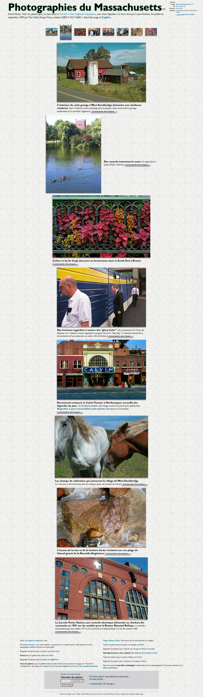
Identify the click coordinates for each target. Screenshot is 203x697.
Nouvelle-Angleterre (62, 666)
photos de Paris (47, 655)
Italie (141, 645)
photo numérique (110, 668)
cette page (70, 674)
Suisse (143, 661)
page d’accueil (34, 641)
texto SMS (179, 8)
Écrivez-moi (95, 676)
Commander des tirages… (186, 14)
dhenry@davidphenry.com (184, 4)
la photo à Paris (150, 653)
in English (104, 17)
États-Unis (55, 651)
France (139, 657)
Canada (46, 666)
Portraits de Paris (27, 645)
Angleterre (54, 660)
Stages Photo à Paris (111, 641)
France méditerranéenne (88, 666)
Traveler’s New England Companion (77, 14)
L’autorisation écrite (111, 694)
